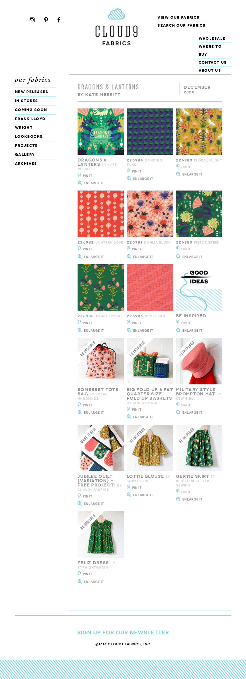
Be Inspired (191, 315)
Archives (26, 163)
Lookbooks (29, 136)
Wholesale (212, 38)
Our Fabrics (33, 80)
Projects (26, 145)
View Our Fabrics (178, 17)
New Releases (32, 91)
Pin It (88, 176)
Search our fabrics (181, 25)
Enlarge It (94, 183)
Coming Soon (31, 109)
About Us (210, 70)
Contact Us (213, 62)
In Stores (26, 100)
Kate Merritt (103, 94)
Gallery (25, 154)
